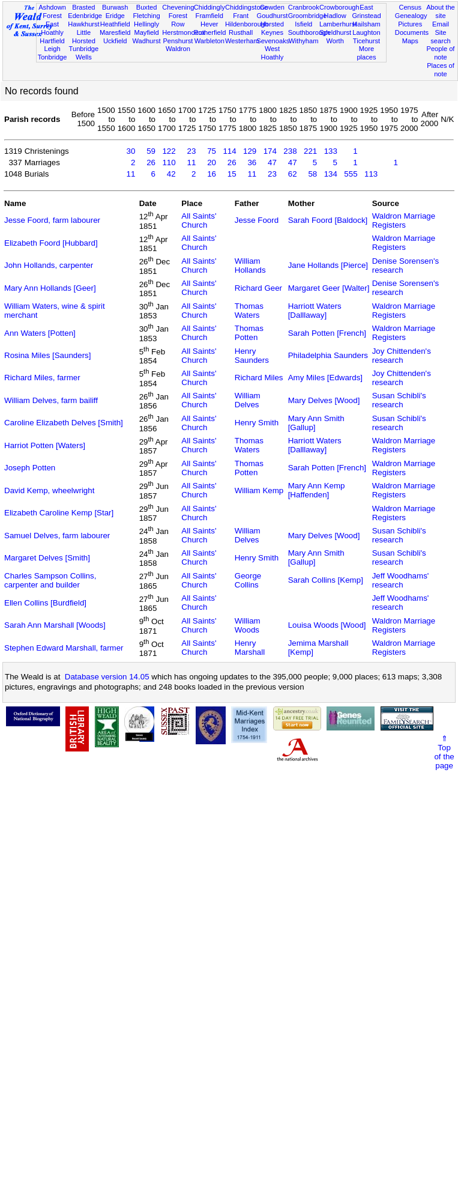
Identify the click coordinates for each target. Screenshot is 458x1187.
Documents (412, 32)
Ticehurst (366, 40)
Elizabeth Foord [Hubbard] (51, 242)
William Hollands (250, 266)
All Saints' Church (198, 220)
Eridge (115, 15)
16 (211, 173)
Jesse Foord (257, 220)
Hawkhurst (83, 24)
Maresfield (115, 32)
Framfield (209, 15)
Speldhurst (335, 32)
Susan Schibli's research (399, 400)
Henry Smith (257, 422)
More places (366, 53)
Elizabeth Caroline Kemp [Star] (58, 512)
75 (211, 151)
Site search (440, 36)
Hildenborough (246, 24)
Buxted (146, 7)
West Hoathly (272, 53)
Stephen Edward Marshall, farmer (64, 647)
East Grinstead (366, 11)
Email (440, 24)
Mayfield (146, 32)
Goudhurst (272, 15)
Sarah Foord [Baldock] (328, 220)
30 (131, 151)
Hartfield (52, 40)
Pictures (410, 24)
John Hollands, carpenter (48, 265)
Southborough (309, 32)
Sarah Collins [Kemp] (325, 579)
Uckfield (115, 40)
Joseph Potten (29, 467)
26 (150, 162)
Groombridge (307, 15)
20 (211, 162)
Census (410, 7)
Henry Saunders (252, 356)
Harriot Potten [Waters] (44, 445)
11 (191, 162)
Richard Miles (259, 377)
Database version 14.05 (107, 676)
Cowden (272, 7)
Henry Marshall (250, 648)
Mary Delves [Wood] (324, 400)
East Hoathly (52, 28)
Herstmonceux (183, 32)
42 (171, 173)
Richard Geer (258, 288)
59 (150, 151)
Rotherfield (210, 32)
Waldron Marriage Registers (403, 220)
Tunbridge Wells (84, 53)
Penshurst (178, 40)
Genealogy (411, 15)
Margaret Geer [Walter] (329, 288)
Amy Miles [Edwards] (325, 377)
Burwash (115, 7)
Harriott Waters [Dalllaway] (315, 311)
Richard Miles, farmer (42, 377)
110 (168, 162)
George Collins (248, 580)
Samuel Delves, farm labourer (57, 535)
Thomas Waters (249, 311)
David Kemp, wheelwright (49, 490)
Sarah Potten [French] (327, 333)
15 (232, 173)
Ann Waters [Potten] (40, 333)
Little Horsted (83, 36)
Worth (334, 40)
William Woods (248, 625)
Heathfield (115, 24)
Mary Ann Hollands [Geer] (50, 288)
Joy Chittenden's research (401, 356)
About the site (440, 11)
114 (229, 151)
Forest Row (178, 20)
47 (272, 162)
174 (270, 151)
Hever (209, 24)
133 (330, 151)
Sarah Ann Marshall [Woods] (55, 625)
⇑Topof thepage (444, 752)
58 (312, 173)
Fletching (146, 15)
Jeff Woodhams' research (400, 580)
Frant (241, 15)
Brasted (83, 7)
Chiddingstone (246, 7)
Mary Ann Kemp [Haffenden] (316, 490)
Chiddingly (209, 7)
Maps (410, 40)
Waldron (178, 48)
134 (330, 173)
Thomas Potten (249, 333)
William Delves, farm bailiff (51, 400)
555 (350, 173)
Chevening (178, 7)
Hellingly (146, 24)
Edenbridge (85, 15)
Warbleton (209, 40)
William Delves (248, 400)
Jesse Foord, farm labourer (52, 220)
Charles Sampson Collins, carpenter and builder (50, 580)
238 (290, 151)
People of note (441, 53)
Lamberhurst (338, 24)
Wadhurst (147, 40)
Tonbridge (52, 57)
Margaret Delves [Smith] (47, 557)
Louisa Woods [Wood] (327, 625)
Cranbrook (303, 7)
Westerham (242, 40)
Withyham (303, 40)
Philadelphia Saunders (328, 355)
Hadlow (335, 15)
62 (292, 173)
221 (310, 151)
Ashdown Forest (52, 11)
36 (251, 162)
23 (191, 151)
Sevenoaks (272, 40)
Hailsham (366, 24)
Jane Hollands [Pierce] (328, 265)
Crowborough (339, 7)
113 (371, 173)
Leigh (52, 48)
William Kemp (259, 490)
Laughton (366, 32)
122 (168, 151)
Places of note (440, 69)
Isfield (303, 24)
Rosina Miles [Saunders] (47, 355)
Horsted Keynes (272, 28)
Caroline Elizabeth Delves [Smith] (63, 422)
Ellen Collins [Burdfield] (45, 602)
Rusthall (241, 32)
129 (249, 151)
